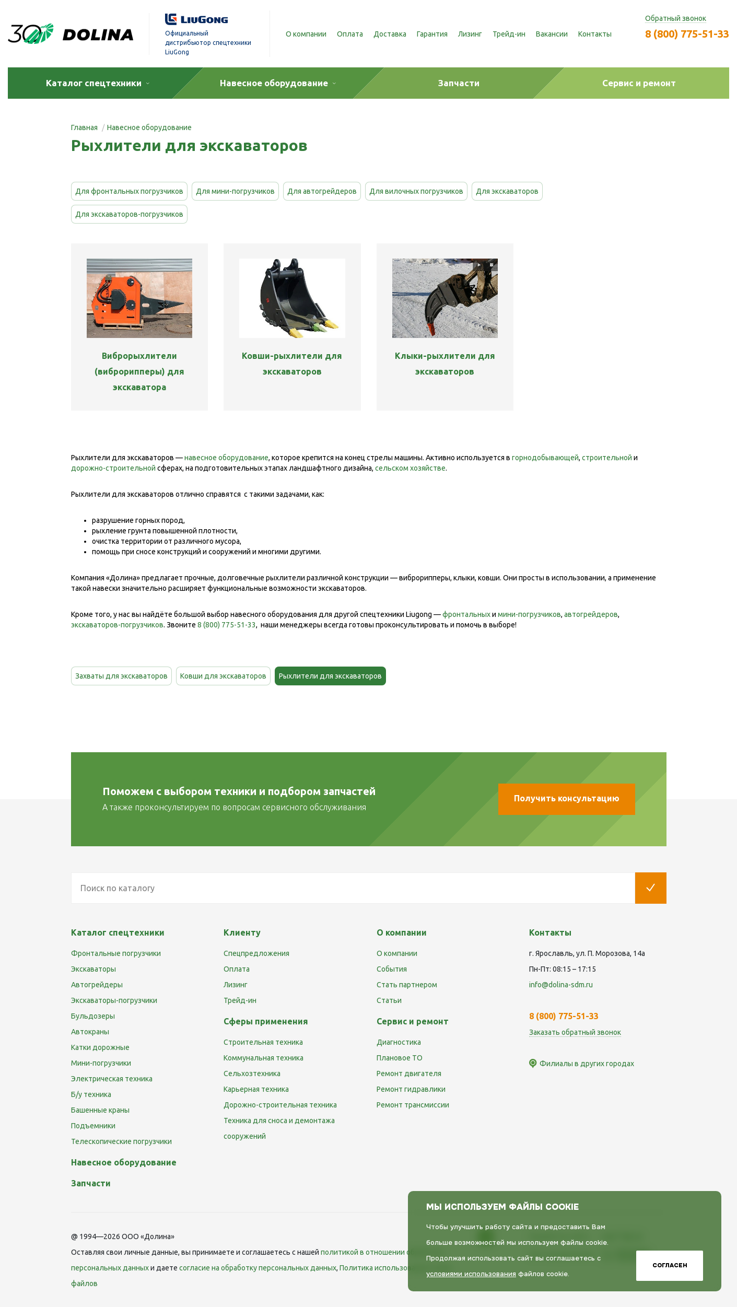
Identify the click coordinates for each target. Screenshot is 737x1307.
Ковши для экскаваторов (223, 676)
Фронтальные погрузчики (116, 953)
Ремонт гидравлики (411, 1089)
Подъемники (93, 1126)
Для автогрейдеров (322, 191)
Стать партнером (407, 985)
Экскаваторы (93, 969)
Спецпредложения (256, 953)
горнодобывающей (545, 457)
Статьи (389, 1000)
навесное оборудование (226, 457)
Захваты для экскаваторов (121, 676)
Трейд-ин (509, 34)
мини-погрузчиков (529, 614)
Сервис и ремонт (413, 1021)
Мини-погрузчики (101, 1063)
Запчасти (91, 1183)
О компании (306, 34)
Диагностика (399, 1042)
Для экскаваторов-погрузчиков (129, 214)
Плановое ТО (400, 1058)
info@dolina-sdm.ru (561, 985)
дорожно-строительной (113, 468)
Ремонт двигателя (409, 1073)
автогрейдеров (591, 614)
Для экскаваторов (507, 191)
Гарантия (432, 34)
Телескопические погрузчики (121, 1141)
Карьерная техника (256, 1089)
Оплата (350, 34)
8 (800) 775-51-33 (687, 34)
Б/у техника (91, 1094)
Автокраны (90, 1032)
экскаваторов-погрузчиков (117, 625)
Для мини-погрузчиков (235, 191)
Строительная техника (263, 1042)
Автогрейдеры (97, 985)
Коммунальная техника (263, 1058)
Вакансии (552, 34)
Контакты (595, 34)
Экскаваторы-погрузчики (114, 1000)
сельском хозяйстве (410, 468)
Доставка (389, 34)
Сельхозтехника (252, 1073)
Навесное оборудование (124, 1162)
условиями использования (471, 1273)
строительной (607, 457)
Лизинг (470, 34)
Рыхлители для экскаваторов (330, 676)
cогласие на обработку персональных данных (257, 1268)
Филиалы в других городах (587, 1063)
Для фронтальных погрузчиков (129, 191)
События (392, 969)
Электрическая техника (112, 1079)
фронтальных (466, 614)
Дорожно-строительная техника (280, 1105)
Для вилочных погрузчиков (416, 191)
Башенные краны (100, 1110)
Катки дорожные (100, 1047)
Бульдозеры (93, 1016)
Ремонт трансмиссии (413, 1105)
